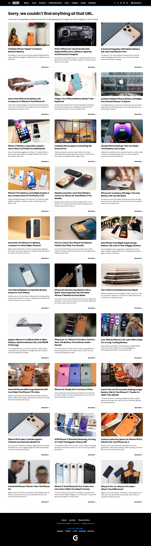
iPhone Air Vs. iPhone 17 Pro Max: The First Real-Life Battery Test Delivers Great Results (75, 342)
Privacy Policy (83, 520)
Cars (67, 3)
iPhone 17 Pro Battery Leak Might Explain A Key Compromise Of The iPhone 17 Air (28, 194)
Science (42, 3)
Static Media (66, 524)
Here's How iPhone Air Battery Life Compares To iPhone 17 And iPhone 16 (26, 100)
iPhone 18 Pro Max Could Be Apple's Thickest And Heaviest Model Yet (25, 440)
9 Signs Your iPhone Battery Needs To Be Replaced (74, 100)
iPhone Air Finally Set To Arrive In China (74, 389)
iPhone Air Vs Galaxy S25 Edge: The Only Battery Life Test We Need (120, 194)
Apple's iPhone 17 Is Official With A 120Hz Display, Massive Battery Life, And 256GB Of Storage (28, 342)
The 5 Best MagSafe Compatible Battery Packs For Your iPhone (27, 291)
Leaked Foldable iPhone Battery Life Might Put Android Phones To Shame (121, 100)
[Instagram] (121, 3)
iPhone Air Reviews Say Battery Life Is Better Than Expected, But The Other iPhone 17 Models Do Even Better (73, 293)
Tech (34, 3)
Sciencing (82, 531)
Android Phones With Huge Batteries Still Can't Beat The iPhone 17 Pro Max (28, 390)
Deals (83, 3)
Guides (75, 3)
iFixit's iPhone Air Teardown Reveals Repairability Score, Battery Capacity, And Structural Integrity (73, 52)
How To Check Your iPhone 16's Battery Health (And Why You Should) (73, 244)
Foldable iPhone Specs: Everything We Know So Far (73, 147)
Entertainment (55, 3)
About (64, 520)
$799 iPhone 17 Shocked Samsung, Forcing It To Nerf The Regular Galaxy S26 (75, 440)
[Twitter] (118, 3)
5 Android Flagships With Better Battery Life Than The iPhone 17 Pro (120, 50)
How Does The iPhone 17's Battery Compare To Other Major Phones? (24, 244)
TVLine (75, 531)
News (26, 3)
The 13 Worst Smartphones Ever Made (119, 290)
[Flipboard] (124, 3)
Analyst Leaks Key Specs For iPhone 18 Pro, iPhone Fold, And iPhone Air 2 (121, 440)
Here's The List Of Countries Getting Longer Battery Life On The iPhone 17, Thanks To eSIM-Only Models (121, 392)
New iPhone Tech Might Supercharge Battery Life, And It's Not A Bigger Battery (121, 244)
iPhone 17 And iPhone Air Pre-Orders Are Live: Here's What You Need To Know (74, 487)
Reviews (92, 3)
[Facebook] (115, 3)
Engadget (60, 531)
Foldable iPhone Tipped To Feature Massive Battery (25, 50)
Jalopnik (68, 531)
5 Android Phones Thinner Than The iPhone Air (29, 487)
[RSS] (127, 3)
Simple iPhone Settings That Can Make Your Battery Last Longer (119, 147)
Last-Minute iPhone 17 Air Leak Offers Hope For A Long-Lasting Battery (122, 341)
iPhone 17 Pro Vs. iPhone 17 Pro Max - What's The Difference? (118, 487)
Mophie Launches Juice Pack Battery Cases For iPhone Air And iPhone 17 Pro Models (73, 196)
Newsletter (136, 3)
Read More (45, 67)
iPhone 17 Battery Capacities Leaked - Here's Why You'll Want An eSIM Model (26, 147)
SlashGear (90, 531)
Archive (72, 520)
